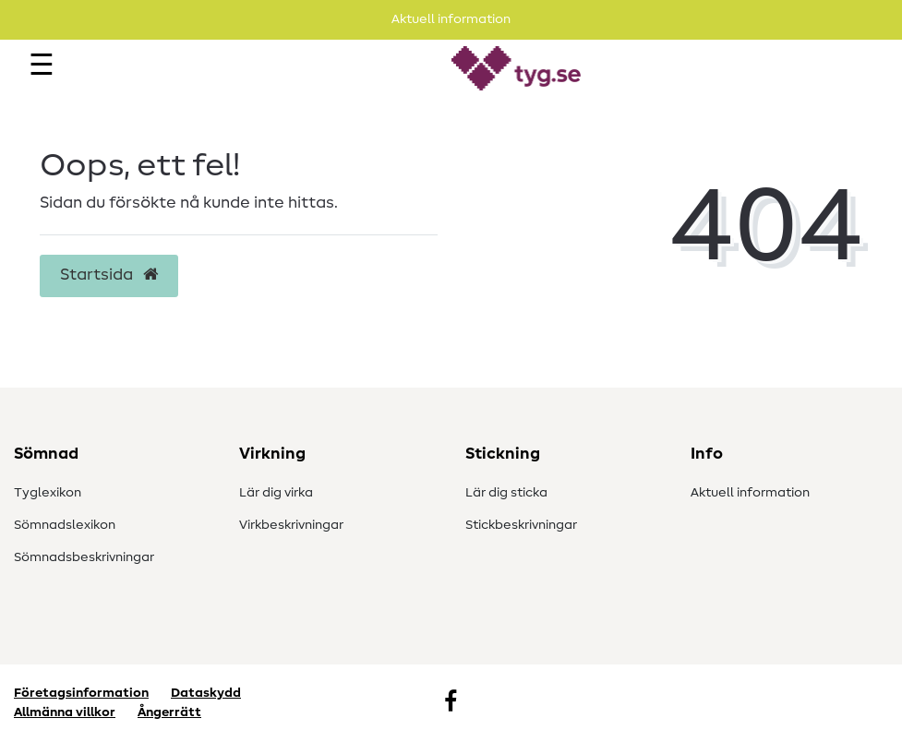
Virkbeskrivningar (291, 525)
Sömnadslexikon (64, 525)
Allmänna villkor (64, 712)
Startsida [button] (109, 275)
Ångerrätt (169, 712)
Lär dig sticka (506, 492)
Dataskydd (206, 693)
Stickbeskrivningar (521, 525)
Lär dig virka (276, 492)
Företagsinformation (81, 693)
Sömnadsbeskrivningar (84, 557)
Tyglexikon (47, 492)
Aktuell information (750, 492)
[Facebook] (450, 703)
